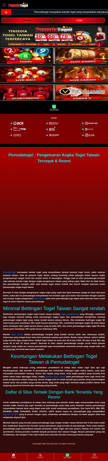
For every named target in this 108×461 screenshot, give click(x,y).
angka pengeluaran (70, 314)
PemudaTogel (9, 272)
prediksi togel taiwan (55, 376)
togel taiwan (39, 298)
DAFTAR (27, 20)
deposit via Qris (10, 414)
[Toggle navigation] (4, 5)
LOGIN (79, 20)
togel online (17, 334)
